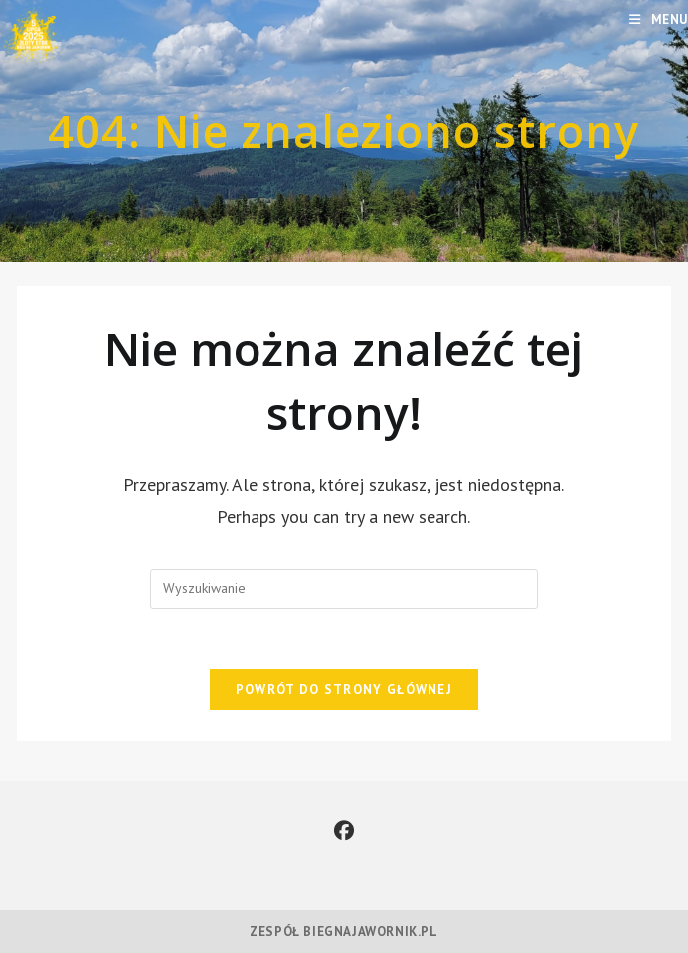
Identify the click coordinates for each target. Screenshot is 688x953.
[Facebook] (344, 831)
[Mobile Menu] (658, 19)
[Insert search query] (344, 589)
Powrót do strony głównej (344, 689)
